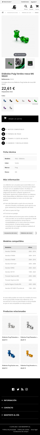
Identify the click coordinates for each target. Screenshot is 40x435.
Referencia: (6, 79)
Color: (3, 96)
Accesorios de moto (10, 233)
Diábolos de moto (26, 233)
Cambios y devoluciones (17, 143)
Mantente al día (11, 415)
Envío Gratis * (8, 2)
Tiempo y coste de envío (18, 138)
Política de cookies (23, 430)
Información (10, 400)
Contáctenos (25, 2)
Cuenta (31, 9)
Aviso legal (34, 430)
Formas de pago (14, 134)
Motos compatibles (16, 129)
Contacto (8, 408)
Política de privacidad (9, 430)
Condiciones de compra (20, 431)
